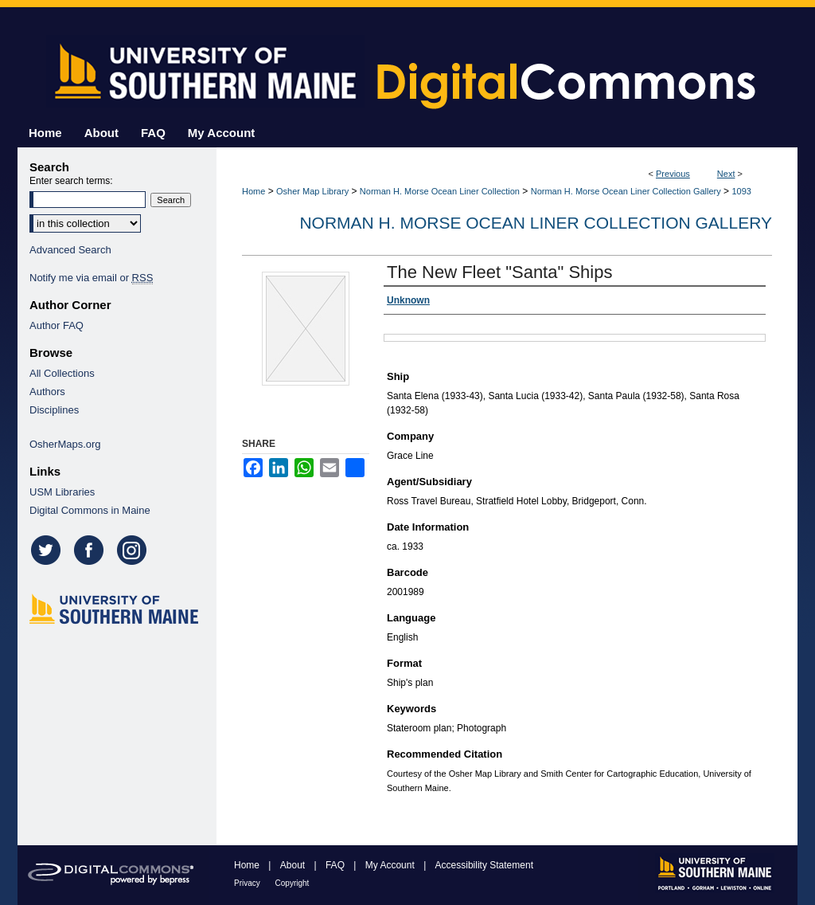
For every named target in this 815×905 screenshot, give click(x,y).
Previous (673, 173)
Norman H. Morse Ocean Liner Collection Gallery (626, 191)
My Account (391, 865)
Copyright (292, 883)
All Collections (62, 373)
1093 (741, 191)
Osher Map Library (312, 191)
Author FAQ (56, 325)
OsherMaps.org (65, 444)
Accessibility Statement (484, 865)
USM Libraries (62, 492)
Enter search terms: (71, 180)
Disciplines (54, 410)
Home (253, 191)
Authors (47, 392)
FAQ (336, 865)
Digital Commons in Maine (89, 510)
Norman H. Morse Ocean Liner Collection (440, 191)
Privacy (248, 883)
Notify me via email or (91, 278)
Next (726, 173)
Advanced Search (70, 250)
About (294, 865)
